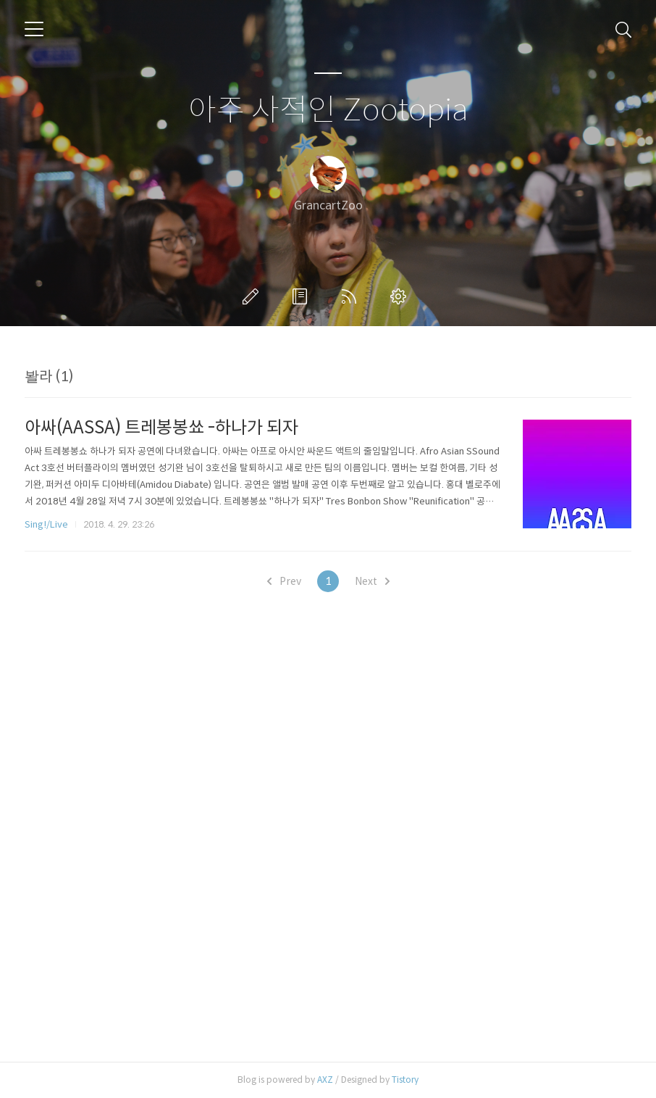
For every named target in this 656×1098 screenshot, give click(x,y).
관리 (401, 296)
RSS (352, 296)
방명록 (302, 296)
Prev (284, 581)
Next (372, 581)
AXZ (325, 1079)
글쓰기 (253, 296)
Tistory (405, 1079)
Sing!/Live (46, 524)
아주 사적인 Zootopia (328, 110)
